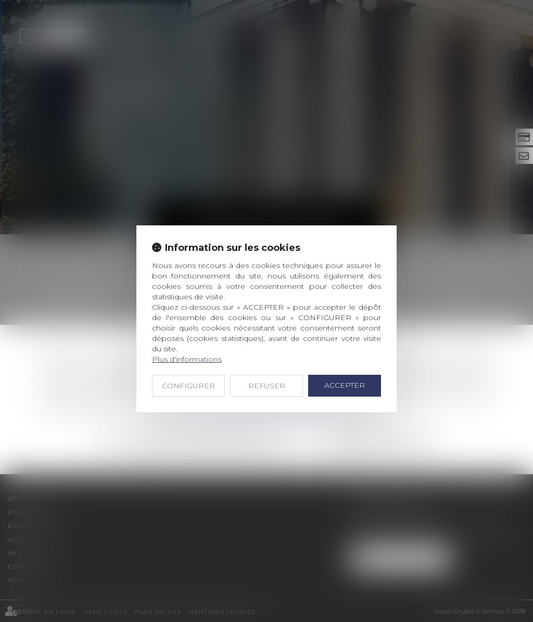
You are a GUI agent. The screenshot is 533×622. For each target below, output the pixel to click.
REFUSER (266, 385)
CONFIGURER (188, 385)
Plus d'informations (187, 359)
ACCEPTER (344, 385)
